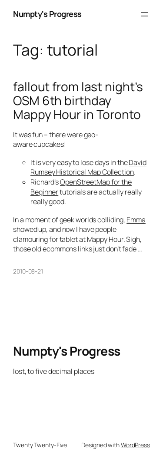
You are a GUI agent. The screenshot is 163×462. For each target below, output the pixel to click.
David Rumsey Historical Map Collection (88, 167)
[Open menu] (145, 14)
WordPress (135, 445)
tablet (69, 239)
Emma (136, 219)
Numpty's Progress (47, 14)
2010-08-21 (28, 271)
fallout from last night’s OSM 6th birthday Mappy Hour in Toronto (78, 100)
